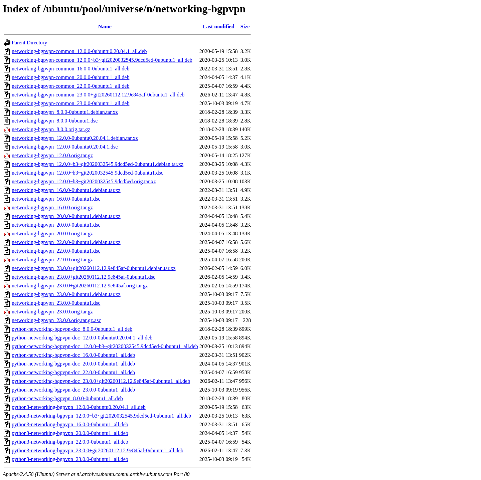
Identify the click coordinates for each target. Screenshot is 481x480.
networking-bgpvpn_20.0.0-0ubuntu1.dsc (56, 225)
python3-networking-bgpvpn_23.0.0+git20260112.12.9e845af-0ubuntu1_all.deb (97, 450)
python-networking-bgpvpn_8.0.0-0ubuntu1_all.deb (67, 398)
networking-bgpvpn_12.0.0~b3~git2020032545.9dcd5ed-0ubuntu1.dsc (87, 173)
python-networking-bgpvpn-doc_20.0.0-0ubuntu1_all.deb (73, 364)
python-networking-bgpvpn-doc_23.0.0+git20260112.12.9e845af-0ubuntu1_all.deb (101, 381)
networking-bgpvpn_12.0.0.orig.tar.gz (52, 155)
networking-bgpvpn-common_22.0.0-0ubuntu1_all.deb (70, 86)
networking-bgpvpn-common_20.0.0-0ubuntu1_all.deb (70, 77)
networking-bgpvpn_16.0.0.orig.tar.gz (52, 207)
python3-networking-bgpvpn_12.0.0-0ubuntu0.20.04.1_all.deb (79, 407)
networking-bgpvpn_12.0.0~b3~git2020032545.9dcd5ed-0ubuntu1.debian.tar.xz (97, 164)
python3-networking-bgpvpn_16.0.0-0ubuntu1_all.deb (70, 424)
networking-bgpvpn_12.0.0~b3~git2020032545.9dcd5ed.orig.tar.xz (84, 181)
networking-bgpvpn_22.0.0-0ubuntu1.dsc (56, 251)
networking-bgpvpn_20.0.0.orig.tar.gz (52, 233)
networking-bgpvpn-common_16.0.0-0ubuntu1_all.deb (70, 68)
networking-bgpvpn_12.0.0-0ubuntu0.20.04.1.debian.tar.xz (75, 138)
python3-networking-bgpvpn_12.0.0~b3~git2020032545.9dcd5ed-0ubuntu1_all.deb (101, 416)
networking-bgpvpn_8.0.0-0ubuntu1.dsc (55, 121)
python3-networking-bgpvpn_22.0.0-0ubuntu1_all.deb (70, 442)
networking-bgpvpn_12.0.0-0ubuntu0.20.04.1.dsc (65, 147)
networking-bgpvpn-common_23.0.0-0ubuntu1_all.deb (70, 103)
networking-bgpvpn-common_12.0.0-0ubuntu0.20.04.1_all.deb (79, 51)
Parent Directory (29, 42)
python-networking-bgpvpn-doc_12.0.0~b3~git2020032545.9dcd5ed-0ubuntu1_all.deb (105, 346)
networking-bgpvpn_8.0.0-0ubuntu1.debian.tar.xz (65, 112)
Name (105, 26)
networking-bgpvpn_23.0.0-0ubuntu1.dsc (56, 303)
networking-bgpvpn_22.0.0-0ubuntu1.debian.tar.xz (66, 242)
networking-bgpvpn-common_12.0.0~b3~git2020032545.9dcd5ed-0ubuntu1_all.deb (102, 60)
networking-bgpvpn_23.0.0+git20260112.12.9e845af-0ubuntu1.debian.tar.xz (94, 268)
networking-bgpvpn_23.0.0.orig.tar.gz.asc (56, 320)
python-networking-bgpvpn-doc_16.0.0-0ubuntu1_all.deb (73, 355)
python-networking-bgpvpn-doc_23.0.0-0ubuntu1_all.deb (73, 390)
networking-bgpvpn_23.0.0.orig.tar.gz (52, 311)
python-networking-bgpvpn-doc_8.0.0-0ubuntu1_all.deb (72, 329)
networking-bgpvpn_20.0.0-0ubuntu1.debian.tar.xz (66, 216)
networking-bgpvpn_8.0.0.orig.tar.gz (51, 129)
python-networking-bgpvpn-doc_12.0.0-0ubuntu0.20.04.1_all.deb (82, 337)
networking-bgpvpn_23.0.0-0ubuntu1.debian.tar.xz (66, 294)
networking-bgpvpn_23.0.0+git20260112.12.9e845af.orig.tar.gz (80, 285)
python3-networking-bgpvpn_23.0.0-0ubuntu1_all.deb (70, 459)
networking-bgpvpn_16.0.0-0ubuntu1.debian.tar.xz (66, 190)
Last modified (218, 26)
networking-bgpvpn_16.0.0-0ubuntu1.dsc (56, 199)
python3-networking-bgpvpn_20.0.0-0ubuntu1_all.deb (70, 433)
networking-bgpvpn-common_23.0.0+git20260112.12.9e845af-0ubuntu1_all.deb (98, 94)
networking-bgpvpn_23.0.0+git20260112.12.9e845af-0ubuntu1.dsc (83, 277)
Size (245, 26)
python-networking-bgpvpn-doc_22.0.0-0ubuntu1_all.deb (73, 372)
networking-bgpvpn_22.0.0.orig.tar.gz (52, 259)
